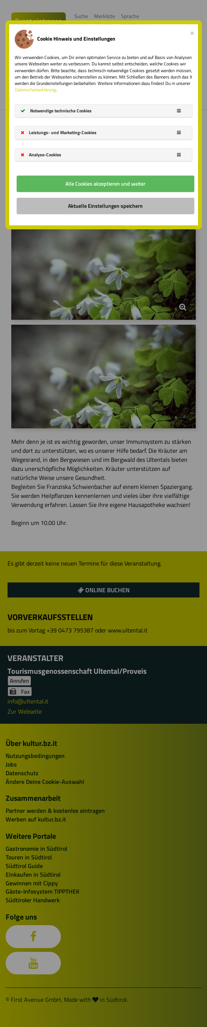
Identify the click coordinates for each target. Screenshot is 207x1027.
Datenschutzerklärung (35, 89)
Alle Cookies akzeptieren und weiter (105, 184)
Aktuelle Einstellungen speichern (105, 206)
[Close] (192, 31)
